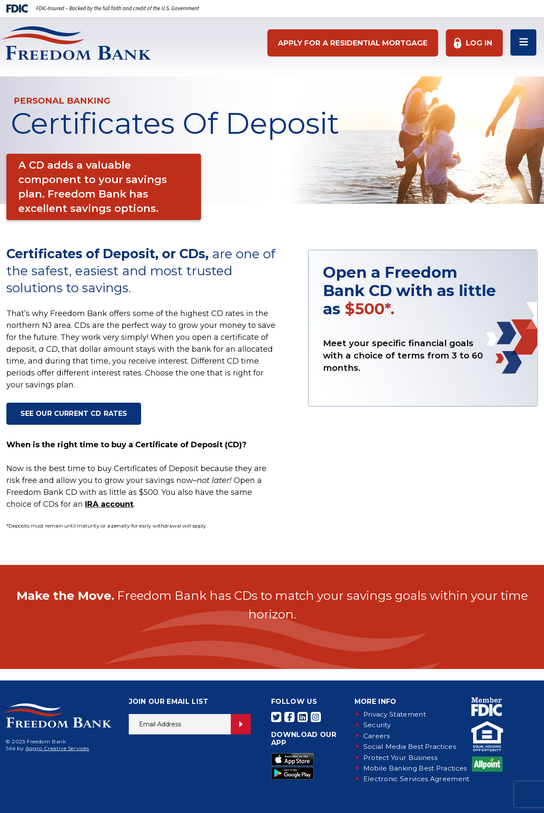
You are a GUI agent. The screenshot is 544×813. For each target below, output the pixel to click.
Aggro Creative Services (57, 748)
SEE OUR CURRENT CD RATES (74, 414)
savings (105, 288)
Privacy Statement (396, 714)
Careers (376, 735)
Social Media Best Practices (410, 746)
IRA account (109, 505)
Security (378, 725)
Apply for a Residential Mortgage (351, 43)
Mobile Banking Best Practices (416, 767)
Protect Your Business (402, 757)
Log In (478, 43)
